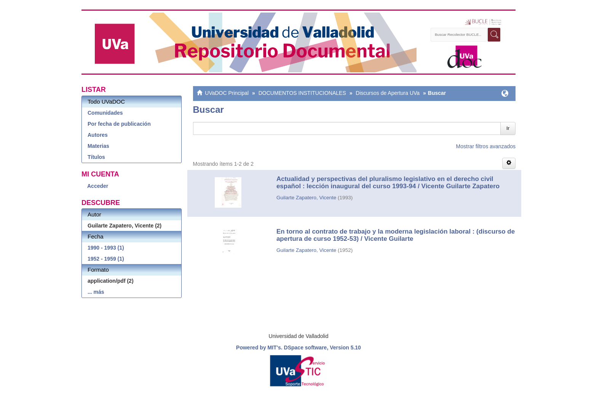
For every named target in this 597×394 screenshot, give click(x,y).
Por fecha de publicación (119, 124)
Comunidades (105, 113)
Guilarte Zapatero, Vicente (306, 197)
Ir (507, 128)
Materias (98, 146)
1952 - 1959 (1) (106, 259)
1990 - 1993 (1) (106, 248)
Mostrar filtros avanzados (486, 146)
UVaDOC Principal (227, 93)
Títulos (96, 157)
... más (96, 292)
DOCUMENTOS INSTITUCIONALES (302, 93)
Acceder (97, 186)
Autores (98, 135)
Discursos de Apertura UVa (388, 93)
